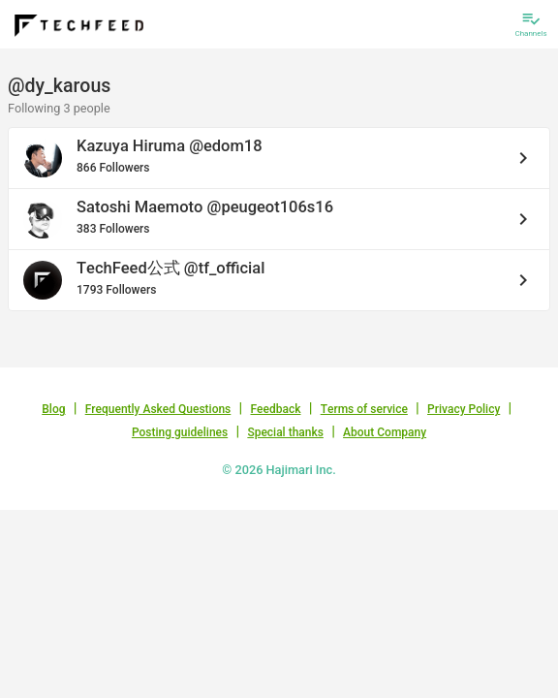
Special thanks (285, 432)
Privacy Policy (463, 409)
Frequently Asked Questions (158, 409)
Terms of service (364, 409)
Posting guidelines (180, 432)
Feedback (276, 409)
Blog (53, 409)
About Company (384, 432)
